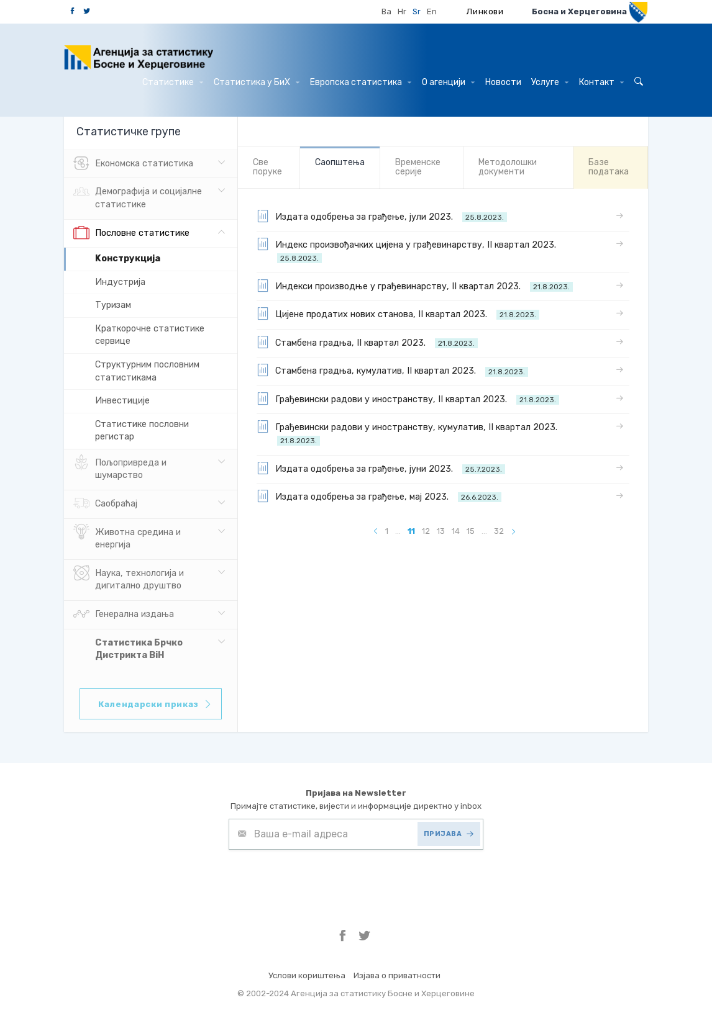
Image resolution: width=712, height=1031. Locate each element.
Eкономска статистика (133, 164)
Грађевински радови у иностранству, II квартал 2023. (408, 398)
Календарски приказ (155, 704)
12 (426, 531)
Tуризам (113, 305)
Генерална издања (123, 614)
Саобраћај (105, 504)
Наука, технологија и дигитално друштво (128, 578)
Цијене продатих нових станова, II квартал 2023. (398, 313)
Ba (386, 11)
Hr (402, 11)
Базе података (608, 167)
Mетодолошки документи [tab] (507, 167)
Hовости (503, 82)
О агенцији (448, 82)
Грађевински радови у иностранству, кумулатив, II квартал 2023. (409, 433)
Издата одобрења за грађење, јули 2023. (382, 216)
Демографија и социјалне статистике (137, 197)
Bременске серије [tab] (417, 167)
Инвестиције (122, 400)
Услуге (549, 82)
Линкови (485, 11)
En (432, 11)
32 (499, 531)
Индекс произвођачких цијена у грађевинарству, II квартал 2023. (409, 250)
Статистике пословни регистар (142, 431)
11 (411, 531)
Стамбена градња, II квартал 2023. (367, 342)
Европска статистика (360, 82)
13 (441, 531)
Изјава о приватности (397, 975)
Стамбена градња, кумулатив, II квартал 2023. (392, 370)
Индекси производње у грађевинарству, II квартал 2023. (415, 285)
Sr (417, 11)
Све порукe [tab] (267, 167)
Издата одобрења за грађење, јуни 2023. (381, 468)
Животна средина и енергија (127, 538)
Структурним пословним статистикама (147, 371)
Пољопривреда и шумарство (120, 468)
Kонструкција (127, 258)
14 (456, 531)
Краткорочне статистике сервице (149, 335)
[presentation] (323, 880)
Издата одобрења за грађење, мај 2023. (379, 496)
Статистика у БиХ (256, 82)
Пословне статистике (131, 233)
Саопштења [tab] (340, 162)
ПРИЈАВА (449, 834)
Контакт (601, 82)
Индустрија (120, 282)
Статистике (172, 82)
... (398, 531)
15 (471, 531)
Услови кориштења (306, 975)
